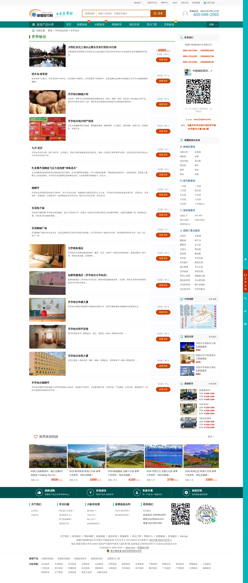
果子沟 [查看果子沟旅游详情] (198, 240)
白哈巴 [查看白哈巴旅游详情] (183, 236)
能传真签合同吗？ (122, 515)
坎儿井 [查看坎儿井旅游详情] (198, 245)
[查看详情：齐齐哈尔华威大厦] (47, 310)
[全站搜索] (123, 13)
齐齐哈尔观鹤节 (40, 382)
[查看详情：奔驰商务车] (188, 395)
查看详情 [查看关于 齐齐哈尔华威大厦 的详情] (163, 312)
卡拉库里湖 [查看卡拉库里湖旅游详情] (185, 284)
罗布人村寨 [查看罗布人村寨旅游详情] (185, 276)
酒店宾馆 (134, 24)
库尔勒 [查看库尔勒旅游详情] (198, 161)
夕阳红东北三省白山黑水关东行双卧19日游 (92, 47)
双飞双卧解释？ (65, 519)
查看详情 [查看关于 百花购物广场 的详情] (163, 235)
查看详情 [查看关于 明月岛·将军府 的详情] (163, 81)
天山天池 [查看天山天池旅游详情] (199, 267)
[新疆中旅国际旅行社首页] (54, 13)
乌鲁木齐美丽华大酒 (206, 343)
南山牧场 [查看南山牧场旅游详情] (184, 267)
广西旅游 (180, 568)
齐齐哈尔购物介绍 (78, 94)
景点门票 (152, 24)
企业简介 (35, 511)
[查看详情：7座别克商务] (188, 423)
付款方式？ (92, 515)
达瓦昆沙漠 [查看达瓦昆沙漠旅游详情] (185, 289)
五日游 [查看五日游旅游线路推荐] (183, 195)
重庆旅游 (153, 568)
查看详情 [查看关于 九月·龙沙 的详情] (163, 155)
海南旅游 (45, 572)
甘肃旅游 (139, 564)
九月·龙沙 (37, 148)
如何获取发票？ (93, 523)
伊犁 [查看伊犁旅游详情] (197, 156)
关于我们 (64, 536)
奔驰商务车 (204, 390)
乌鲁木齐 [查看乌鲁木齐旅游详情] (184, 152)
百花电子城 (38, 208)
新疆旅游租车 (80, 558)
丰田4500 (203, 404)
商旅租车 (117, 24)
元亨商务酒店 (75, 248)
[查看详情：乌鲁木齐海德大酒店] (187, 371)
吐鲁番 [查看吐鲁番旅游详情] (198, 152)
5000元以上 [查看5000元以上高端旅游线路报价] (185, 224)
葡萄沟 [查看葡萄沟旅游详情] (183, 245)
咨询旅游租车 (231, 300)
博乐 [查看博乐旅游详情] (182, 174)
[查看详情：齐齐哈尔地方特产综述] (47, 129)
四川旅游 (139, 568)
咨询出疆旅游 (231, 289)
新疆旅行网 (143, 547)
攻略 (213, 24)
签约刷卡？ (92, 511)
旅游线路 (100, 536)
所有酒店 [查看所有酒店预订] (212, 337)
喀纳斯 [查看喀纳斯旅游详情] (198, 253)
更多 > (211, 436)
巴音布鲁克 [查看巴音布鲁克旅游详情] (200, 289)
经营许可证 (152, 3)
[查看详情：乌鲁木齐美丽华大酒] (187, 347)
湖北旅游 (85, 568)
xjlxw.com (130, 547)
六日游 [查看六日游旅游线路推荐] (198, 195)
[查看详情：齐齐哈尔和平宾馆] (47, 337)
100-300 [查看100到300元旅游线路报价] (198, 215)
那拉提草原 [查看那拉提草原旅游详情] (185, 280)
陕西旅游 (126, 564)
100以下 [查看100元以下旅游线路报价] (183, 215)
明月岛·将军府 (39, 74)
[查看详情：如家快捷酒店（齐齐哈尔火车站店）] (47, 283)
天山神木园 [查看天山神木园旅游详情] (200, 280)
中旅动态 (35, 515)
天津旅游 (59, 564)
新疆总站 (166, 564)
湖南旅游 (99, 568)
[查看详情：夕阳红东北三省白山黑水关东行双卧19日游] (47, 55)
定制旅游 (169, 24)
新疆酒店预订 (97, 558)
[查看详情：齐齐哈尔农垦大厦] (47, 363)
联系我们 (76, 536)
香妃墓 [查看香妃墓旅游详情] (198, 249)
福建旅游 (207, 568)
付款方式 (185, 3)
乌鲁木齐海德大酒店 (206, 367)
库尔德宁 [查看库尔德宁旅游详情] (184, 262)
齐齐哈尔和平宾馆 (78, 329)
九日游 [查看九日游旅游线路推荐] (183, 204)
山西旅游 (85, 564)
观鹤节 (35, 188)
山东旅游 (99, 564)
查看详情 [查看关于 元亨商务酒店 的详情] (163, 258)
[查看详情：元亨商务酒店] (47, 256)
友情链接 (160, 536)
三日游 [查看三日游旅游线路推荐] (183, 190)
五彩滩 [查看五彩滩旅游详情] (198, 236)
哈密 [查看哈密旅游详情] (197, 174)
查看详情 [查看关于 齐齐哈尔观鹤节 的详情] (163, 389)
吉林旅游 (72, 572)
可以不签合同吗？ (122, 511)
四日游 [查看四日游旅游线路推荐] (198, 190)
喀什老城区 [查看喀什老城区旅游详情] (200, 284)
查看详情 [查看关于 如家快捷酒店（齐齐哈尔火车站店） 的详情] (163, 285)
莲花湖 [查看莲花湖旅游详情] (183, 253)
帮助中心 (164, 3)
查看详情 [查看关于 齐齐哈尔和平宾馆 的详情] (163, 339)
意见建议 (147, 511)
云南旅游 (112, 568)
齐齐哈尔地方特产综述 (80, 121)
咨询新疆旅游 (231, 283)
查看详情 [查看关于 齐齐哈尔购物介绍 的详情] (163, 104)
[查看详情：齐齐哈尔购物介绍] (47, 102)
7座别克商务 (205, 418)
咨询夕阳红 (231, 306)
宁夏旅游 (153, 564)
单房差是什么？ (65, 515)
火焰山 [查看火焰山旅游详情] (183, 249)
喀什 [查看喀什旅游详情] (197, 165)
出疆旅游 (99, 24)
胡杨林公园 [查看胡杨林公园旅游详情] (200, 276)
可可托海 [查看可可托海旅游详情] (199, 258)
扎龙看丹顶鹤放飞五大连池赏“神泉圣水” (54, 168)
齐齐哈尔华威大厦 (78, 302)
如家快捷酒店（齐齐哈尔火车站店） (88, 275)
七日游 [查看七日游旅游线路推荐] (183, 199)
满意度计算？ (65, 523)
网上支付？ (92, 519)
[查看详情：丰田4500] (188, 409)
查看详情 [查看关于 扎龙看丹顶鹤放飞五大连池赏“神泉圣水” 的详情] (163, 175)
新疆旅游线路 (64, 558)
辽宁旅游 (59, 572)
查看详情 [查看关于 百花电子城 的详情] (163, 215)
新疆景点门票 (114, 558)
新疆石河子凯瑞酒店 (206, 355)
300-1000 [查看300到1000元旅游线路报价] (184, 220)
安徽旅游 (72, 568)
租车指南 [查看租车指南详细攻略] (212, 384)
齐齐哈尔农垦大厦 (78, 355)
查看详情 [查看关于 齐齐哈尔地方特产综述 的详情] (163, 131)
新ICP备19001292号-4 (160, 540)
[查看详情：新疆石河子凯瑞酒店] (187, 359)
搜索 (158, 13)
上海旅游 (207, 564)
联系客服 (196, 3)
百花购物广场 (39, 228)
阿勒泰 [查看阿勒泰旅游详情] (183, 156)
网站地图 (88, 536)
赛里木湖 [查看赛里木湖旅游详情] (199, 262)
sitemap (184, 536)
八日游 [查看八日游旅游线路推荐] (198, 199)
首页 (68, 24)
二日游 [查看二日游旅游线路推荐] (198, 186)
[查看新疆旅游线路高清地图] (198, 316)
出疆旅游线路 (47, 558)
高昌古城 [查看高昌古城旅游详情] (199, 271)
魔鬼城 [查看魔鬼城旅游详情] (183, 240)
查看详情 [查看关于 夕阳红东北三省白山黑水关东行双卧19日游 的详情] (163, 60)
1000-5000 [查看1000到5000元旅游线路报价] (200, 220)
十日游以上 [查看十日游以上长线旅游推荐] (200, 204)
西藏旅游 (193, 564)
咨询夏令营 (231, 295)
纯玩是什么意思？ (66, 511)
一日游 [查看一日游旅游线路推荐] (183, 186)
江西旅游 (193, 568)
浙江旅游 (59, 568)
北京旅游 (45, 564)
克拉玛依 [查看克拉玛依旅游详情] (184, 161)
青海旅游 (180, 564)
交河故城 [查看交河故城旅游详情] (184, 271)
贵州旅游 (126, 568)
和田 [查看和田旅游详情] (182, 170)
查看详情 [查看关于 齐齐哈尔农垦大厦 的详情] (163, 366)
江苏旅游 (45, 568)
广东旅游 (166, 568)
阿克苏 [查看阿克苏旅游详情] (183, 165)
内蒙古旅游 (102, 572)
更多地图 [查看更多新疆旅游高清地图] (212, 299)
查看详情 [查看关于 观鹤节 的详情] (163, 195)
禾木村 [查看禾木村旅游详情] (183, 258)
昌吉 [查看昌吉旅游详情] (197, 170)
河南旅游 (112, 564)
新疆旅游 (82, 24)
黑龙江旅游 (86, 572)
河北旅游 (72, 564)
